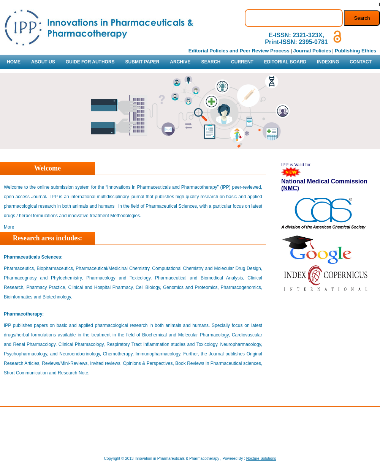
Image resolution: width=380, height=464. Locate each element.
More (9, 227)
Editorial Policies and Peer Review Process (239, 51)
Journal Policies (312, 51)
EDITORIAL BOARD (285, 62)
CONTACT (361, 62)
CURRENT (242, 62)
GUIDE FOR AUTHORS (90, 62)
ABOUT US (43, 62)
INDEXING (328, 62)
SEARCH (210, 62)
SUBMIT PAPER (142, 62)
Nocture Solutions (261, 458)
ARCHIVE (180, 62)
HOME (14, 62)
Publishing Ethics (355, 51)
